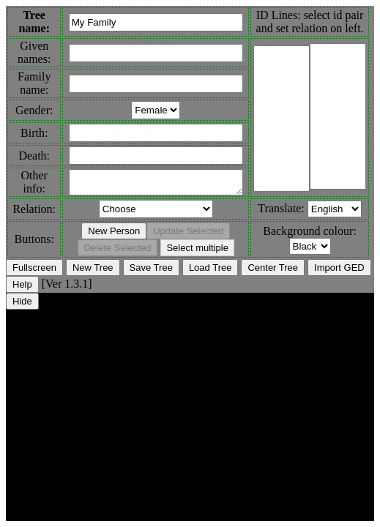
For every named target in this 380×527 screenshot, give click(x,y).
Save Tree (151, 271)
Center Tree (272, 271)
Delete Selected (118, 252)
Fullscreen (34, 271)
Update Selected (188, 235)
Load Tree (210, 271)
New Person (114, 235)
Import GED (339, 271)
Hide (22, 305)
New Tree (92, 271)
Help (22, 288)
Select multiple (197, 252)
